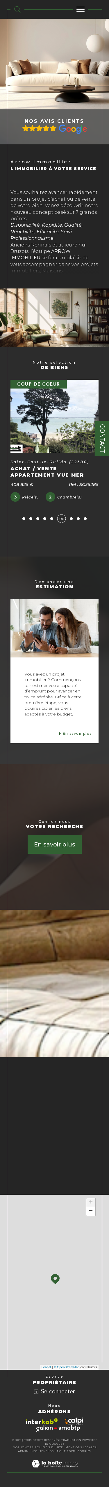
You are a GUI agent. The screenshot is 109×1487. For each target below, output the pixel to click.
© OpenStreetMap (67, 1367)
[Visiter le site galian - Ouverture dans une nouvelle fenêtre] (58, 1428)
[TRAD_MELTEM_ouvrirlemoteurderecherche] (17, 9)
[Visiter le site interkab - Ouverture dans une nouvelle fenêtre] (42, 1421)
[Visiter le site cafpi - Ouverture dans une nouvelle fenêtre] (74, 1421)
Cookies (84, 1451)
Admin (23, 1451)
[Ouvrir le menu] (80, 9)
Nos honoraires (26, 1447)
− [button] (91, 1211)
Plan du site (52, 1447)
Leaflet (46, 1367)
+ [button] (91, 1202)
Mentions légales (80, 1447)
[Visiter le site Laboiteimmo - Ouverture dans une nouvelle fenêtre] (54, 1469)
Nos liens (39, 1451)
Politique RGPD (62, 1451)
